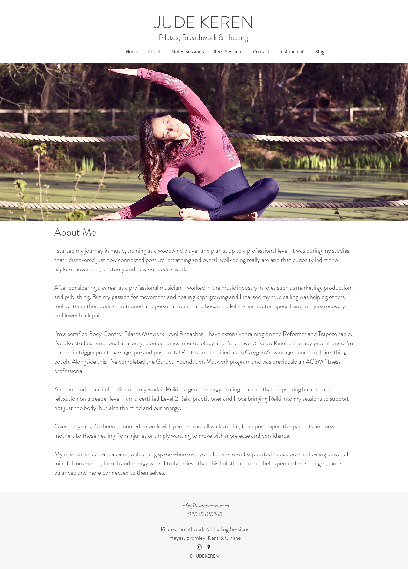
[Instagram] (199, 547)
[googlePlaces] (209, 547)
